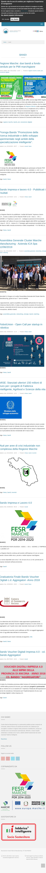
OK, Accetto (5, 19)
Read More (4, 739)
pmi (42, 70)
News (30, 146)
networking (38, 251)
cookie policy (24, 11)
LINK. (31, 637)
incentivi (34, 453)
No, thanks (14, 19)
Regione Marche (31, 106)
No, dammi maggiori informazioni (12, 15)
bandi (38, 70)
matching (5, 252)
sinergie (26, 314)
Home (4, 42)
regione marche (32, 70)
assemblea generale (29, 251)
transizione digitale (26, 122)
